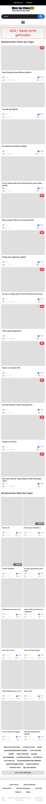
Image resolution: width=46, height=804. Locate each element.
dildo (39, 747)
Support (38, 788)
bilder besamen (35, 750)
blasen (34, 754)
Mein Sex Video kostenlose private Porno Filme (19, 799)
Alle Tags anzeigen (23, 773)
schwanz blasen (29, 747)
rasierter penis (14, 767)
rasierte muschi (32, 764)
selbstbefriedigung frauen (15, 750)
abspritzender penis (15, 764)
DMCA (28, 792)
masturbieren (8, 757)
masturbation (9, 761)
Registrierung (18, 2)
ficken (11, 754)
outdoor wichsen (24, 757)
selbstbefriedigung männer (29, 761)
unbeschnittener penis (11, 747)
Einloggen (29, 2)
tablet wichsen (22, 754)
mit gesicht (37, 757)
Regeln (18, 792)
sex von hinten (29, 767)
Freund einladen (23, 788)
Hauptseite (14, 785)
